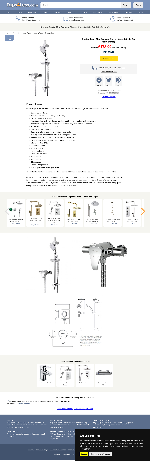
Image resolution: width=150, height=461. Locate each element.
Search (126, 5)
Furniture (46, 13)
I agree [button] (84, 454)
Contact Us (72, 451)
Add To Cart (108, 59)
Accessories (113, 13)
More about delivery (109, 72)
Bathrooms (32, 13)
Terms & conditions (58, 451)
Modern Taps (38, 34)
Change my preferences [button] (100, 454)
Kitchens (58, 13)
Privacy (31, 451)
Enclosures (71, 13)
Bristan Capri (50, 34)
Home (8, 34)
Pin (118, 82)
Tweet (108, 82)
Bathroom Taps (24, 34)
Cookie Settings (42, 451)
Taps (8, 13)
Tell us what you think (83, 409)
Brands (140, 13)
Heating (84, 13)
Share (99, 82)
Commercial (97, 13)
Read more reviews (65, 409)
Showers (19, 13)
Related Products (109, 98)
